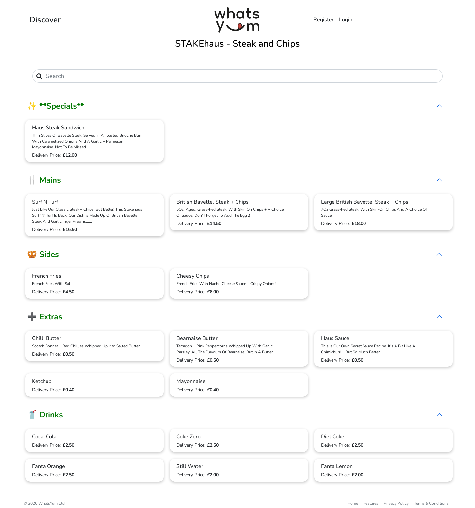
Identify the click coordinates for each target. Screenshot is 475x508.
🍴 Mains (44, 180)
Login (345, 19)
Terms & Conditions (431, 503)
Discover (45, 20)
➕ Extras (44, 316)
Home (352, 503)
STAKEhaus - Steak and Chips (237, 43)
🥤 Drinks (45, 414)
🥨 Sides (43, 254)
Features (370, 503)
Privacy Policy (396, 503)
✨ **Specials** (55, 106)
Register (323, 19)
